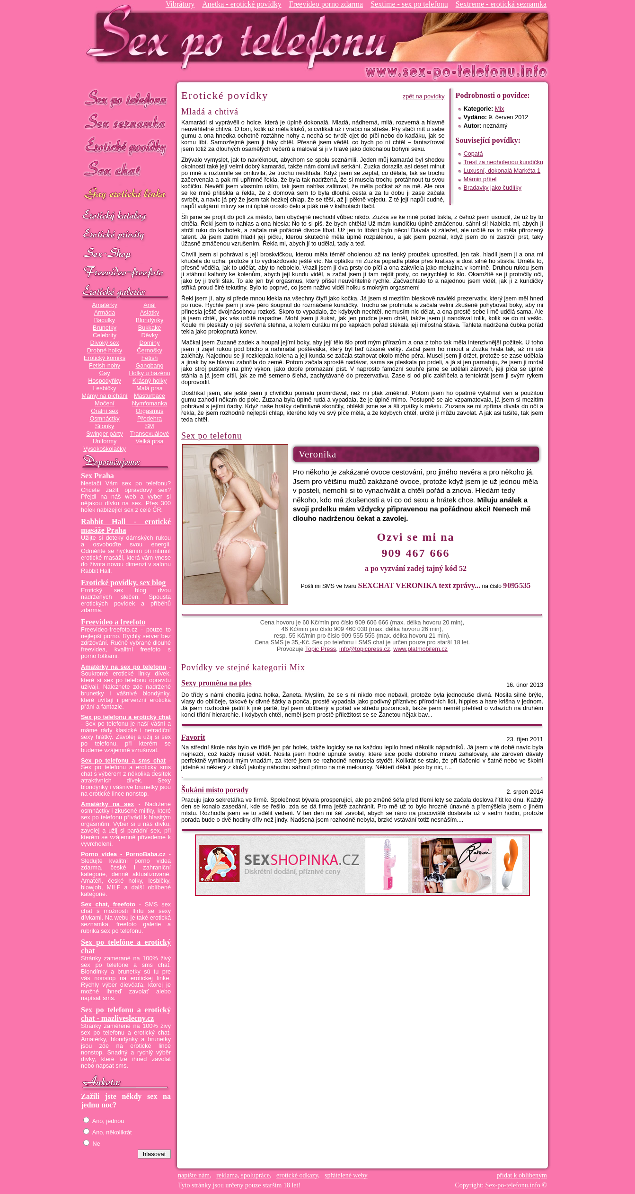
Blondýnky (149, 320)
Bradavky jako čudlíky (492, 187)
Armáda (104, 312)
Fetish (149, 358)
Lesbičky (104, 388)
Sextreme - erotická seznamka (501, 4)
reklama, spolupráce (243, 1175)
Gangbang (149, 365)
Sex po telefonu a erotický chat (126, 717)
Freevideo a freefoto (113, 622)
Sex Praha (97, 476)
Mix (499, 108)
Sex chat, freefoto (108, 904)
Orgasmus (149, 411)
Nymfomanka (150, 403)
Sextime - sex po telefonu (409, 4)
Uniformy (105, 441)
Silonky (105, 426)
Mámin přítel (480, 179)
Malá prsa (149, 388)
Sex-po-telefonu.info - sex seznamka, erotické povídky (240, 36)
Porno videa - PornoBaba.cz (123, 854)
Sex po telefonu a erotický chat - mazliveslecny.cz (126, 1014)
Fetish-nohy (104, 365)
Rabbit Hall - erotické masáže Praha (126, 526)
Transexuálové (149, 433)
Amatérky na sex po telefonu (123, 667)
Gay (104, 373)
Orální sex (104, 411)
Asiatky (149, 312)
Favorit (193, 737)
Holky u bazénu (149, 373)
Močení (105, 403)
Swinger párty (104, 433)
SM (149, 426)
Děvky (149, 335)
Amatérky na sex (107, 804)
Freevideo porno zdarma (326, 4)
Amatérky (104, 305)
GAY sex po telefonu (126, 195)
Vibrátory (180, 4)
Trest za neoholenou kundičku (503, 162)
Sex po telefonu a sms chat (123, 760)
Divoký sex (104, 343)
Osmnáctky (104, 418)
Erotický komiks (104, 358)
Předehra (149, 418)
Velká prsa (149, 441)
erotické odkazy (297, 1175)
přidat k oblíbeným (521, 1175)
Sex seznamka (126, 122)
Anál (149, 305)
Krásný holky (149, 381)
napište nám (194, 1175)
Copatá (473, 153)
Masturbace (149, 396)
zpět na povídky (424, 96)
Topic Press (320, 649)
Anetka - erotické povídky (242, 4)
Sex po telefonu (126, 98)
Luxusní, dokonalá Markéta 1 (502, 170)
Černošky (149, 350)
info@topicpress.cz (364, 649)
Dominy (150, 343)
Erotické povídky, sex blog (123, 583)
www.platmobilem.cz (420, 649)
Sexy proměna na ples (216, 683)
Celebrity (104, 335)
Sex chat (126, 170)
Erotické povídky (126, 146)
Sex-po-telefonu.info (512, 1185)
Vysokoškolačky (104, 449)
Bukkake (149, 328)
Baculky (104, 320)
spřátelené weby (346, 1175)
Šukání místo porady (214, 790)
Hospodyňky (104, 381)
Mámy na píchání (104, 396)
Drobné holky (105, 350)
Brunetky (104, 328)
